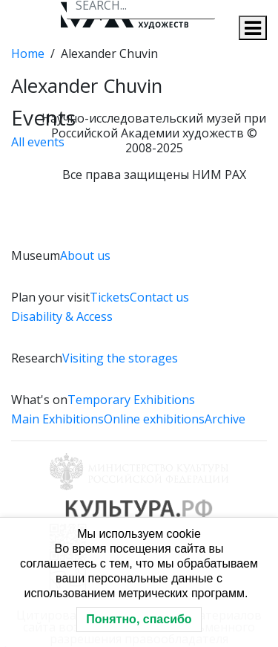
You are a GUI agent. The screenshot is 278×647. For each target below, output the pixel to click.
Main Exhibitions (57, 419)
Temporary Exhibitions (131, 399)
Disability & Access (62, 316)
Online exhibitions (154, 419)
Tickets (110, 297)
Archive (225, 419)
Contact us (159, 297)
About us (85, 255)
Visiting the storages (120, 358)
